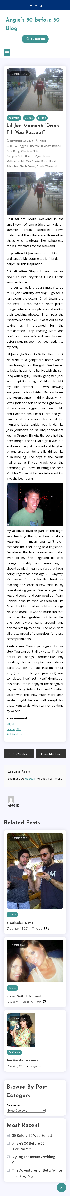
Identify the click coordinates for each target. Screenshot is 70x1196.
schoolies (12, 166)
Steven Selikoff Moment (24, 996)
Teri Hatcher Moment (22, 1060)
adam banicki (52, 146)
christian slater (30, 151)
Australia (13, 118)
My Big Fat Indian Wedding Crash (33, 1160)
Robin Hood (15, 734)
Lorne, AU (14, 729)
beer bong (13, 151)
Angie (43, 140)
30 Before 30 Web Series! (32, 1135)
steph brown (27, 166)
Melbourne (13, 161)
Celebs (29, 118)
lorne (46, 156)
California (14, 1052)
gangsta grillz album (19, 156)
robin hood (48, 161)
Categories (14, 1105)
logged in (30, 778)
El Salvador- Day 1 (20, 922)
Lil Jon (11, 724)
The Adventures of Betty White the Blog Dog (37, 1173)
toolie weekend (47, 166)
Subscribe (35, 39)
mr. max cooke (30, 161)
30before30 (36, 146)
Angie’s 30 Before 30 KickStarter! (28, 1146)
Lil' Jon (42, 118)
